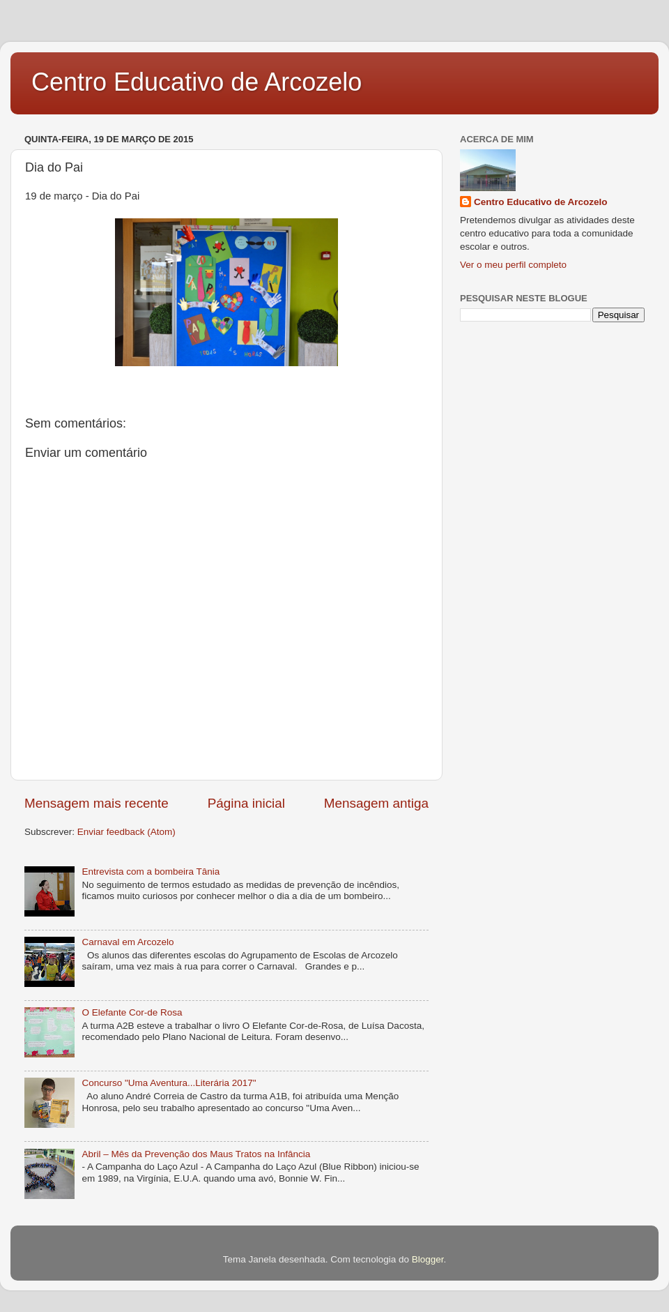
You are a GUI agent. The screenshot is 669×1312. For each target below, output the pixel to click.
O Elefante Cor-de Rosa (132, 1012)
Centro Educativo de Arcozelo (196, 82)
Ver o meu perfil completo (513, 264)
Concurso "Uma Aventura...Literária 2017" (169, 1083)
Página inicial (246, 803)
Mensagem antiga (376, 803)
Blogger (428, 1259)
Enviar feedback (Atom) (126, 832)
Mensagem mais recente (96, 803)
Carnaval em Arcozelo (128, 942)
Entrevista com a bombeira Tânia (151, 871)
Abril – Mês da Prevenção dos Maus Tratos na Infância (196, 1154)
